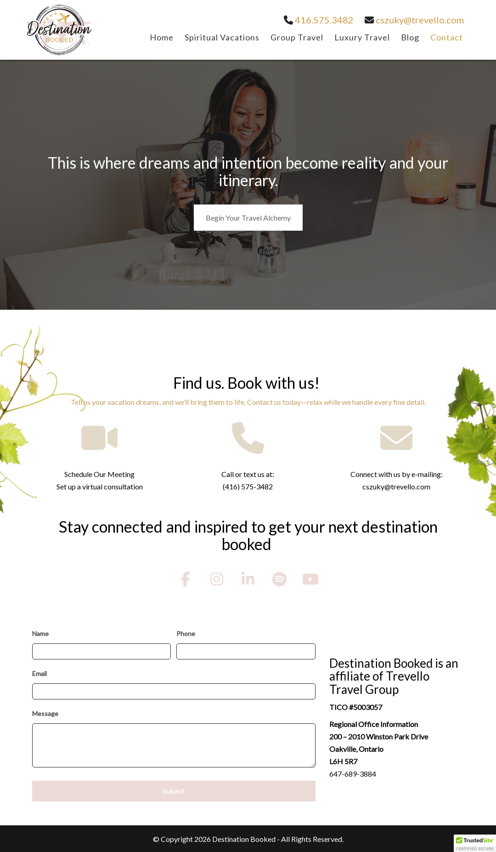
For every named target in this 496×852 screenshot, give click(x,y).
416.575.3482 (319, 19)
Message (45, 713)
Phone (185, 633)
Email (39, 673)
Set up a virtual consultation (99, 486)
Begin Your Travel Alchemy (248, 217)
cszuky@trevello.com (414, 19)
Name (40, 633)
